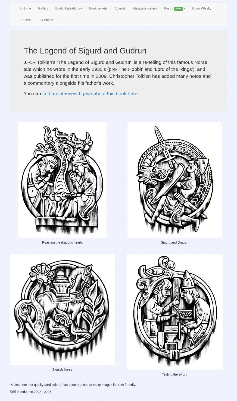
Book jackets (98, 8)
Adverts (120, 8)
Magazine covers (144, 8)
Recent (26, 20)
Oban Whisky (201, 8)
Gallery (43, 8)
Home (25, 8)
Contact (46, 20)
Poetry (174, 8)
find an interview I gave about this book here (89, 93)
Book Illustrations (68, 8)
